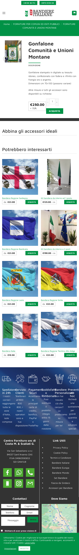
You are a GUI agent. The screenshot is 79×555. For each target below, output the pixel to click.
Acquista (54, 111)
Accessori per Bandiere (61, 488)
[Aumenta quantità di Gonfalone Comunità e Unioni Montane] (57, 102)
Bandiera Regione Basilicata (15, 249)
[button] (4, 12)
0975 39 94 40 (48, 3)
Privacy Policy (60, 447)
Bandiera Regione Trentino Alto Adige (58, 351)
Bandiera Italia (8, 351)
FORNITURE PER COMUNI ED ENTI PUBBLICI (36, 24)
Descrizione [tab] (34, 65)
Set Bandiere (60, 478)
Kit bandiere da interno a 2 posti (55, 249)
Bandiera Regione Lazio (13, 300)
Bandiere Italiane (61, 462)
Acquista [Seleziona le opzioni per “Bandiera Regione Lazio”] (32, 304)
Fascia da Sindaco (60, 483)
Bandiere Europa (60, 467)
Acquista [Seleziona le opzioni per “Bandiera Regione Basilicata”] (32, 253)
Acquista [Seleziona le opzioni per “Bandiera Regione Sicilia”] (70, 304)
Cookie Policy (61, 452)
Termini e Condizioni (60, 457)
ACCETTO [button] (24, 548)
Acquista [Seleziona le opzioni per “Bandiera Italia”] (32, 355)
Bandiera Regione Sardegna (15, 198)
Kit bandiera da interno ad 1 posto (56, 198)
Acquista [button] (70, 202)
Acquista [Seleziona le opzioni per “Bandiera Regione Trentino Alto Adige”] (70, 355)
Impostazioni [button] (10, 548)
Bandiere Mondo (60, 472)
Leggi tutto (30, 543)
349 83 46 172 (29, 3)
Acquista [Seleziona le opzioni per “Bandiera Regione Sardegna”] (32, 202)
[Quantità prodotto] (52, 101)
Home (7, 24)
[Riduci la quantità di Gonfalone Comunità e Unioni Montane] (48, 102)
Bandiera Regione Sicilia (52, 300)
